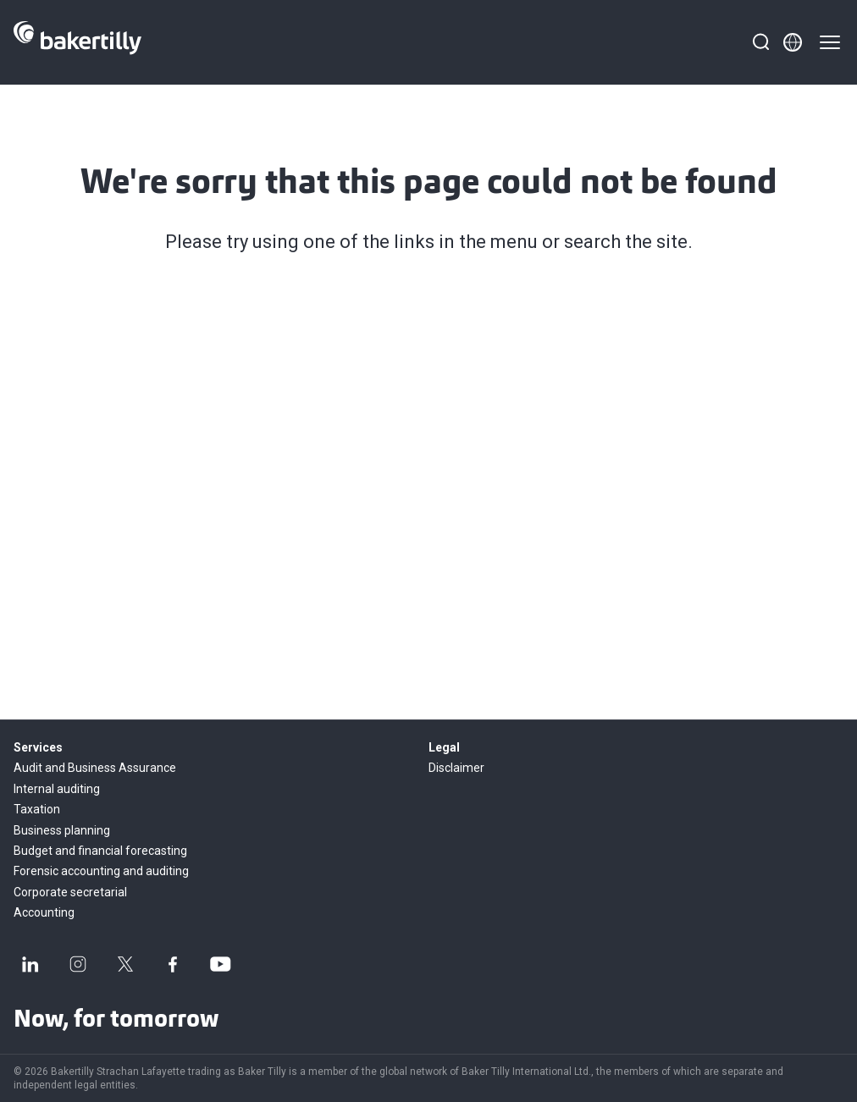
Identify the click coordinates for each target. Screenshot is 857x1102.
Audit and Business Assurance (95, 767)
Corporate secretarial (70, 892)
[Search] (760, 42)
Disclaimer (456, 767)
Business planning (62, 830)
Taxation (37, 809)
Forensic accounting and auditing (101, 871)
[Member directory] (792, 42)
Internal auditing (57, 789)
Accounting (44, 912)
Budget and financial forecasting (100, 850)
